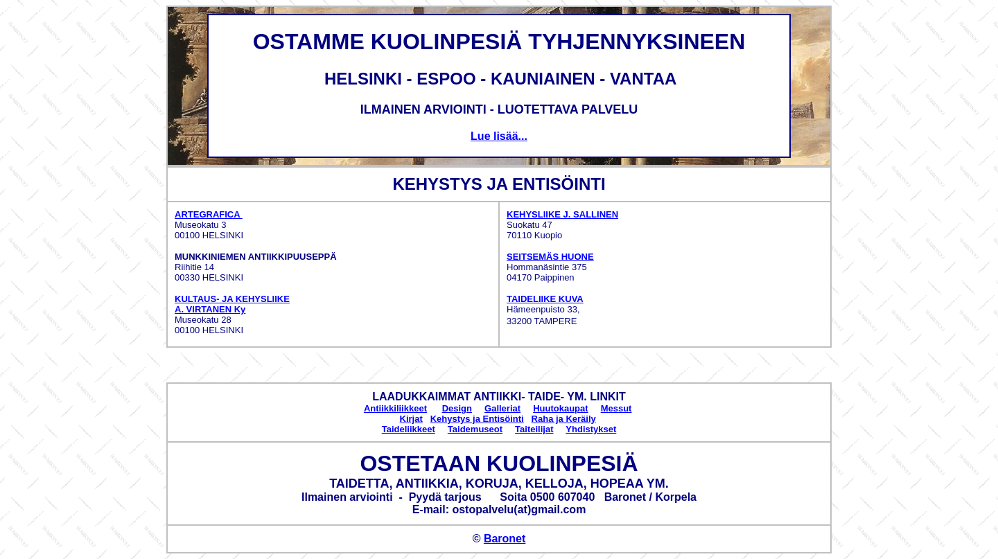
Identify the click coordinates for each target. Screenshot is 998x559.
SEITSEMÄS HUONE (550, 256)
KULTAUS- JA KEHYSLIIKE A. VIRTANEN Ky (232, 304)
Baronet (504, 538)
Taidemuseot (475, 429)
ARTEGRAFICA (209, 214)
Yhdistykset (591, 429)
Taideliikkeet (408, 429)
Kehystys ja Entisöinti (477, 419)
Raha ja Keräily (564, 419)
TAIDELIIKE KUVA (545, 299)
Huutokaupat (560, 408)
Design (457, 408)
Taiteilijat (534, 429)
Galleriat (502, 408)
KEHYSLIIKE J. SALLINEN (562, 214)
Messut (616, 408)
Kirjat (411, 419)
